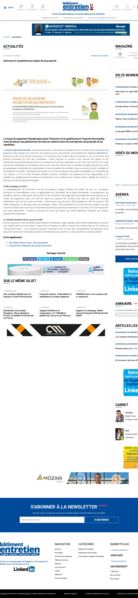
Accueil (6, 37)
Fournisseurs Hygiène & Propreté (102, 18)
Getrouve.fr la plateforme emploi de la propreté (29, 60)
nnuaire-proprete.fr (118, 561)
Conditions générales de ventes (97, 594)
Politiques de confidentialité (127, 594)
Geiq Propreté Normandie (18, 150)
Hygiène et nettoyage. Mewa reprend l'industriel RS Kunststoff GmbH (92, 313)
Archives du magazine (63, 556)
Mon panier (114, 579)
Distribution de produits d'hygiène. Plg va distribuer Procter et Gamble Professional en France (18, 314)
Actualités (16, 37)
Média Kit (58, 574)
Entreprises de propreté (73, 18)
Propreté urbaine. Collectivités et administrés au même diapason (55, 295)
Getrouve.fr (102, 153)
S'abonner (114, 571)
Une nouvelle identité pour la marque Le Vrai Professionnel (17, 295)
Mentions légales (70, 594)
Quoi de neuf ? (60, 567)
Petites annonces (61, 560)
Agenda (58, 564)
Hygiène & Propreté (50, 18)
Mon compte (115, 575)
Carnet (57, 571)
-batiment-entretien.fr (119, 550)
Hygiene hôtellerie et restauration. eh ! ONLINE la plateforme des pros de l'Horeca (55, 313)
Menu (8, 7)
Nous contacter (61, 578)
